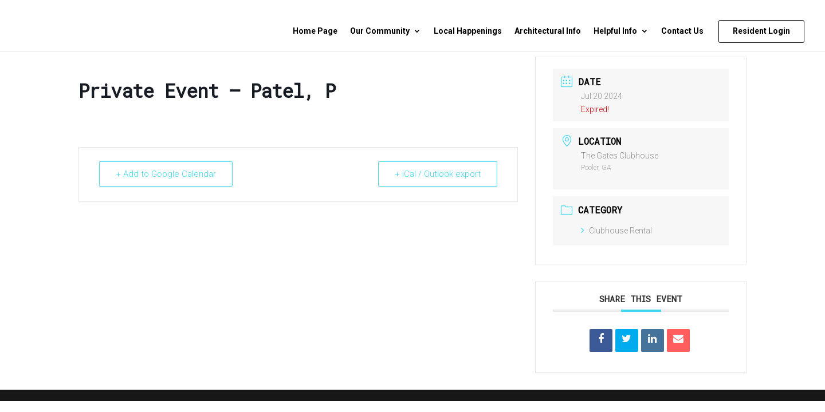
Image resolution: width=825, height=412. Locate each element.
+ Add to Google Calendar (166, 174)
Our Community (380, 31)
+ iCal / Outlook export (438, 174)
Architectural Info (547, 31)
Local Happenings (468, 31)
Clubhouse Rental (616, 230)
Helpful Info (615, 31)
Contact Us (682, 31)
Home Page (315, 31)
